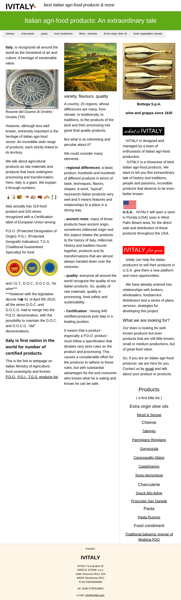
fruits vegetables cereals (148, 33)
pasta (44, 33)
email (149, 369)
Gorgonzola (149, 449)
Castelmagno (149, 466)
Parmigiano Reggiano (149, 440)
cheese (10, 33)
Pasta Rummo (149, 517)
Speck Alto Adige (149, 493)
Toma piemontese (149, 475)
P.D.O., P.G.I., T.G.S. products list (32, 377)
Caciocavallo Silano (149, 457)
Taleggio (149, 431)
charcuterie (27, 33)
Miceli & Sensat (149, 415)
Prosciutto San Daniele (149, 501)
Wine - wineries (88, 33)
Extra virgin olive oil (115, 33)
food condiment (63, 33)
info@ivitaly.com (94, 595)
